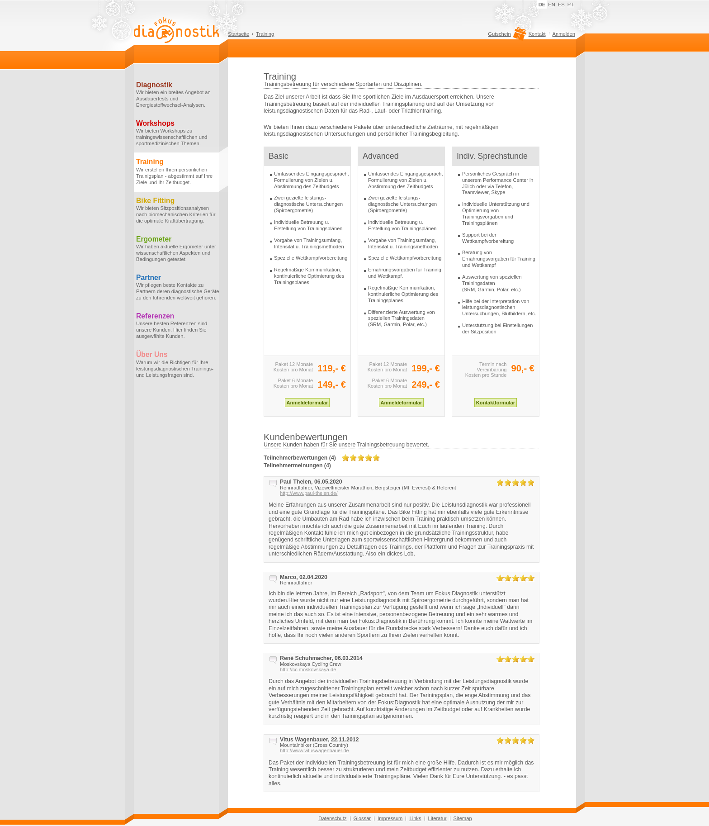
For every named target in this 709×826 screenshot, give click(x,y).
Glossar (362, 818)
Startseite (238, 34)
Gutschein (506, 36)
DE (542, 4)
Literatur (437, 818)
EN (551, 4)
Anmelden (564, 34)
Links (415, 818)
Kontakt (537, 34)
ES (561, 4)
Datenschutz (332, 818)
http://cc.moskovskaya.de (308, 669)
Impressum (390, 818)
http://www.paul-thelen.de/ (308, 493)
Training (265, 34)
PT (570, 4)
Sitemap (463, 818)
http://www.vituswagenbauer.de (314, 750)
